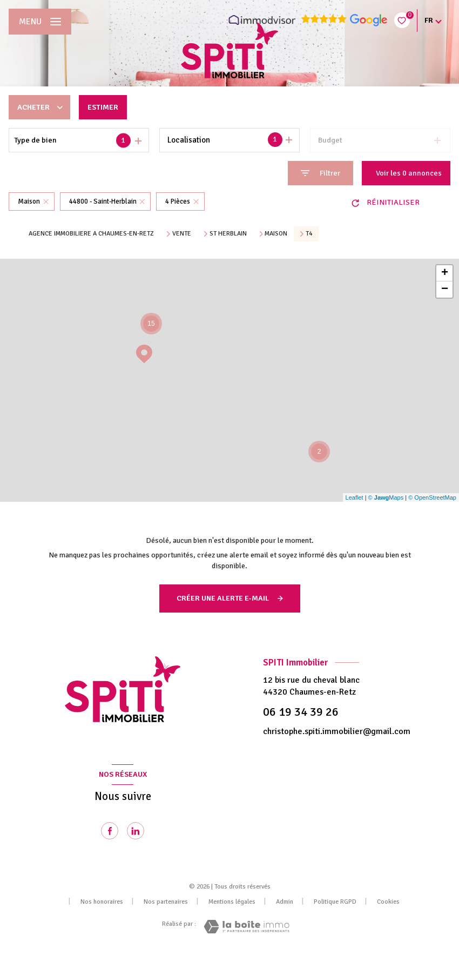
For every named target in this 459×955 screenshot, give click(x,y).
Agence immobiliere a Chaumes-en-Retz (91, 234)
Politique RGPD (335, 902)
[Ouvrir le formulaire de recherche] (320, 173)
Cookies (388, 902)
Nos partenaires (166, 902)
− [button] (444, 289)
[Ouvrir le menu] (40, 22)
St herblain (228, 234)
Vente (181, 234)
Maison (276, 234)
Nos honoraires (101, 902)
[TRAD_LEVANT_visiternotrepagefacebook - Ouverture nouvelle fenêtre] (109, 830)
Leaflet (354, 497)
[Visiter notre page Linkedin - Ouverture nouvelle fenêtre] (135, 830)
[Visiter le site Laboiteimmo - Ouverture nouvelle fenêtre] (246, 926)
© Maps (386, 497)
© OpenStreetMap (432, 497)
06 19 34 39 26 (301, 711)
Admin (284, 902)
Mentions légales (231, 902)
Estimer (102, 107)
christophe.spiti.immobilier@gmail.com (336, 731)
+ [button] (444, 273)
